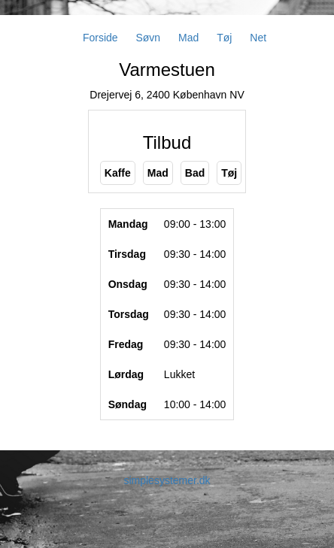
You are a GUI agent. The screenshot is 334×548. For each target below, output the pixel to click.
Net (258, 38)
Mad (188, 38)
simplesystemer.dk (166, 480)
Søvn (147, 38)
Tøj (224, 38)
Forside (100, 38)
